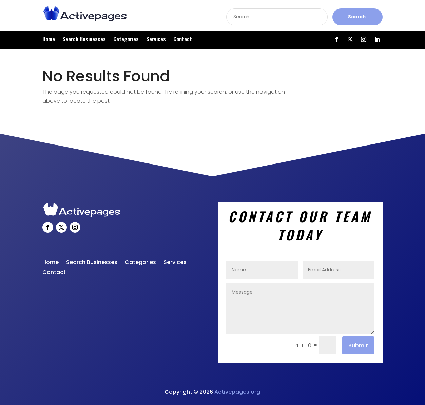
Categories (126, 40)
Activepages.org (237, 392)
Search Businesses (84, 40)
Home (48, 40)
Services (156, 40)
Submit (358, 345)
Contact (182, 40)
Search (357, 17)
